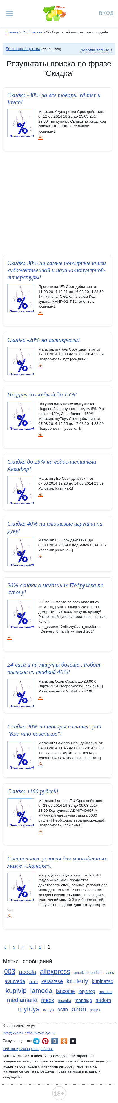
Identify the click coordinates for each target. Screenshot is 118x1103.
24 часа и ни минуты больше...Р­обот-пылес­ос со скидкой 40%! (54, 668)
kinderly (77, 981)
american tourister (88, 972)
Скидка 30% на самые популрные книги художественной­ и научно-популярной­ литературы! (56, 270)
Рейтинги (10, 1049)
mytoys (28, 1009)
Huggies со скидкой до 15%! (42, 394)
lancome (65, 991)
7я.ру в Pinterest (45, 1041)
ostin (62, 1009)
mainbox (105, 992)
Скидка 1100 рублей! (33, 791)
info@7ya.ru (13, 1033)
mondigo (83, 1000)
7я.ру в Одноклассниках (64, 1041)
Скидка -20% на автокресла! (43, 340)
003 (9, 971)
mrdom (103, 1000)
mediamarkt (22, 1000)
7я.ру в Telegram (36, 1041)
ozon (79, 1009)
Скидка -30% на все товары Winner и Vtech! (54, 99)
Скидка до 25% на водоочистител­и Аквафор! (51, 465)
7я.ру (73, 1041)
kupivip (16, 990)
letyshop (86, 991)
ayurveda (15, 981)
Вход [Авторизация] (106, 13)
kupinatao (102, 981)
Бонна (24, 1049)
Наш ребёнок (42, 1049)
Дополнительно (94, 50)
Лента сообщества (23, 48)
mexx (47, 1000)
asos (110, 972)
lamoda (41, 990)
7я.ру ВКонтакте (54, 1041)
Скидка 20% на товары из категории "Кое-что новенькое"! (54, 730)
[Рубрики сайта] (9, 13)
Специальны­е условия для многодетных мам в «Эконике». (57, 862)
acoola (27, 972)
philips (95, 1010)
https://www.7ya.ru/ (40, 1033)
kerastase (52, 981)
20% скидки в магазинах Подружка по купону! (55, 589)
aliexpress (55, 971)
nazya (48, 1010)
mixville (64, 1000)
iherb (33, 981)
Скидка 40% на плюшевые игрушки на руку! (55, 527)
